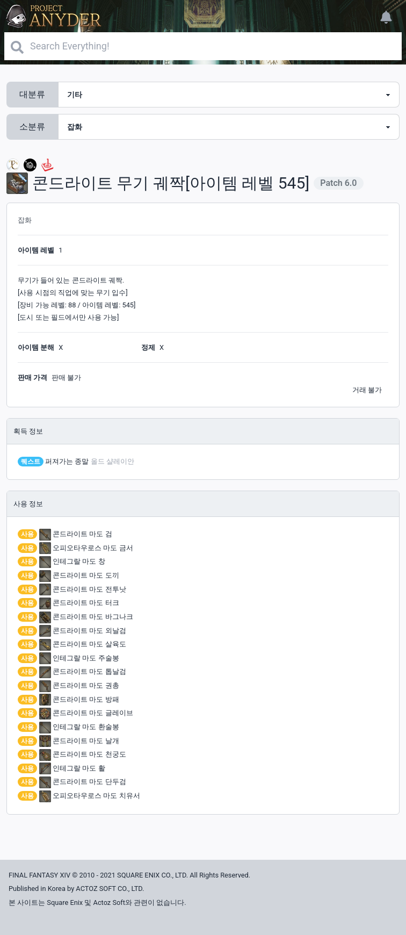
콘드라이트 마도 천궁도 (82, 754)
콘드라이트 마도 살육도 (82, 644)
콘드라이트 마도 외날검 (82, 631)
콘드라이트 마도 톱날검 (82, 671)
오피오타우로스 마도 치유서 (89, 796)
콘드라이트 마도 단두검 (82, 782)
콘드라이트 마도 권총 (79, 685)
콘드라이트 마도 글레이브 (86, 713)
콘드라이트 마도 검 (75, 534)
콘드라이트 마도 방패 (79, 699)
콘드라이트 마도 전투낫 (82, 589)
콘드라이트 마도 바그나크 (86, 617)
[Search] (203, 46)
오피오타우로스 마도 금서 (86, 548)
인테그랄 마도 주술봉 (79, 658)
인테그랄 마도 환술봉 (79, 727)
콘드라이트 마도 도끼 (79, 575)
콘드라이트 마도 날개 (79, 741)
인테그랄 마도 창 (72, 561)
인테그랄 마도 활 (72, 768)
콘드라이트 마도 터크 (79, 603)
